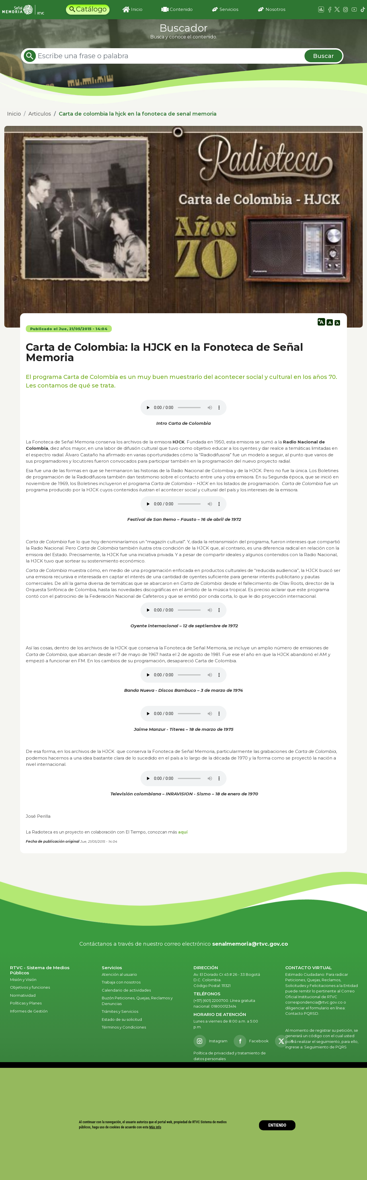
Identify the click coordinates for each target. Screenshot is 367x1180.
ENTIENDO (277, 1125)
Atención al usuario (120, 974)
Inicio (136, 9)
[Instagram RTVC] (210, 1041)
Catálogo (91, 9)
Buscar (323, 55)
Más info (155, 1127)
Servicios (229, 9)
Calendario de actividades (126, 990)
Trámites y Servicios (120, 1011)
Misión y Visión (23, 979)
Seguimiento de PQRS (325, 1047)
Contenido (181, 9)
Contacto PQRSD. (302, 1013)
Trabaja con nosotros (121, 982)
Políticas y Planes (26, 1003)
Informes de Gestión (29, 1011)
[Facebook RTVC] (251, 1041)
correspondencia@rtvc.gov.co (314, 1002)
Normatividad (23, 995)
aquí (183, 832)
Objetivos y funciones (30, 987)
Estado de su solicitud (122, 1019)
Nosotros (275, 9)
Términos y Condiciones (124, 1027)
